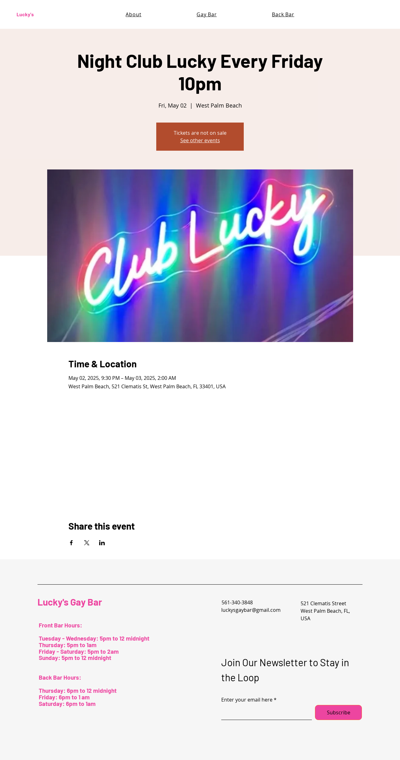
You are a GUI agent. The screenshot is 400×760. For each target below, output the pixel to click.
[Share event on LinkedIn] (102, 542)
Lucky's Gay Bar (70, 601)
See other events (200, 140)
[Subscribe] (338, 712)
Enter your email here (246, 699)
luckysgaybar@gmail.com (251, 609)
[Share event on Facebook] (71, 542)
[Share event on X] (87, 542)
